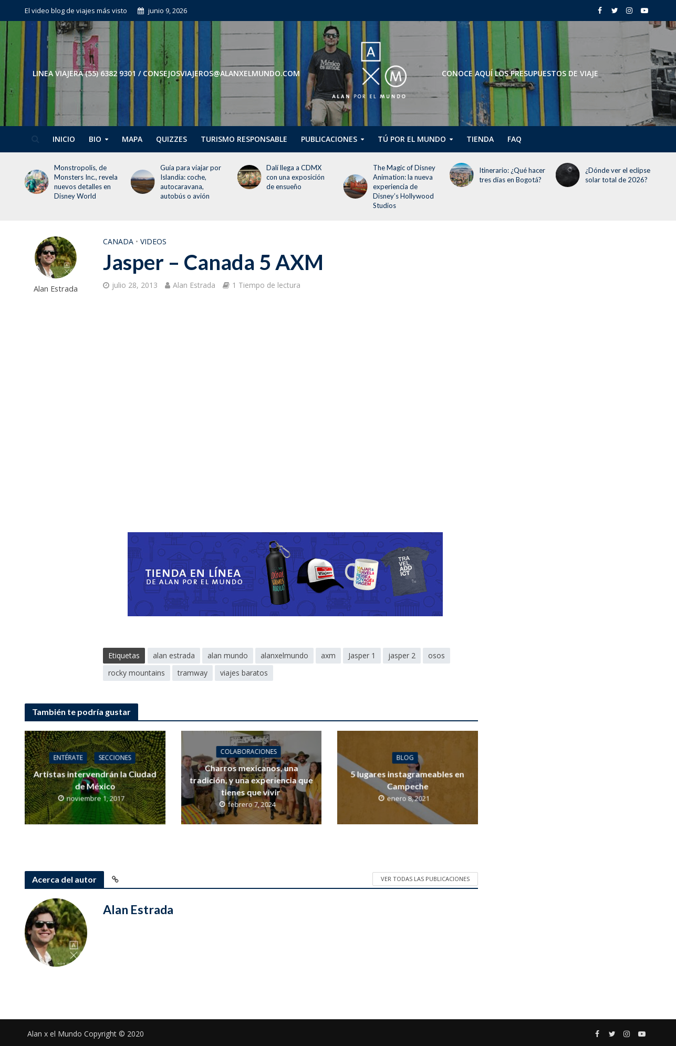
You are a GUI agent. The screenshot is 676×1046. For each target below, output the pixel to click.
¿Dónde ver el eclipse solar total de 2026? (617, 175)
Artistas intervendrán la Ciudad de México (95, 780)
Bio (95, 139)
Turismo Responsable (244, 139)
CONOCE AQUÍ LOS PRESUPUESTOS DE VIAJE (520, 73)
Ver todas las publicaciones (425, 879)
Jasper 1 (362, 655)
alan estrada (174, 655)
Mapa (132, 139)
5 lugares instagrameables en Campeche (407, 780)
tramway (192, 673)
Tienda (480, 139)
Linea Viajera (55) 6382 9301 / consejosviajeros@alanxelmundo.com (166, 73)
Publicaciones (329, 139)
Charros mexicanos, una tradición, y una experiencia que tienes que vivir (251, 780)
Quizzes (171, 139)
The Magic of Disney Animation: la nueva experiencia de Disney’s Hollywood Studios (404, 186)
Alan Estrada (56, 289)
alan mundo (227, 655)
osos (436, 655)
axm (328, 655)
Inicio (64, 139)
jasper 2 (401, 655)
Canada (118, 241)
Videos (153, 241)
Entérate (68, 757)
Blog (404, 757)
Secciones (115, 757)
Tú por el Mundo (412, 139)
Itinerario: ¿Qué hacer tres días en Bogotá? (512, 175)
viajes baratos (244, 673)
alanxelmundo (284, 655)
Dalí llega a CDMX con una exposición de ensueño (295, 177)
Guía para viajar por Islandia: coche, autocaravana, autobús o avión (190, 181)
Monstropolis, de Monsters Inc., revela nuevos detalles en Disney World (86, 181)
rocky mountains (136, 673)
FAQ (514, 139)
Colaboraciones (249, 751)
